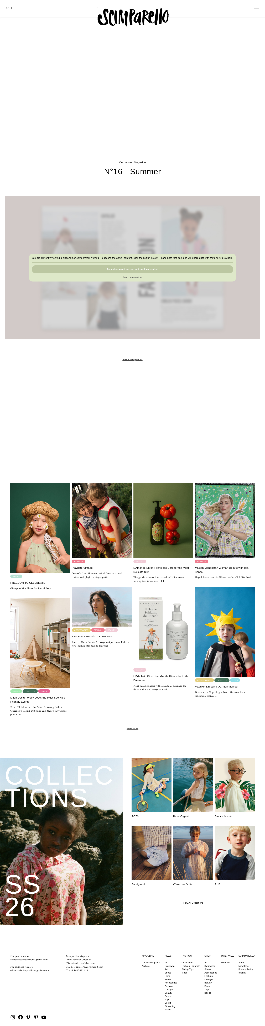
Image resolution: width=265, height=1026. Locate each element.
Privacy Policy (245, 969)
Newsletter (244, 966)
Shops (168, 972)
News (168, 956)
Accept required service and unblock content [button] (132, 269)
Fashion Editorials (190, 966)
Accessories (171, 982)
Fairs (167, 976)
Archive (146, 966)
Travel (168, 1009)
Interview (227, 956)
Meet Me (225, 962)
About (241, 962)
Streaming (170, 1006)
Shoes (168, 979)
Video (184, 972)
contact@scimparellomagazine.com (29, 959)
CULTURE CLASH (132, 125)
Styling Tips (187, 969)
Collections (187, 962)
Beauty (168, 993)
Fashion (169, 986)
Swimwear (170, 966)
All (166, 962)
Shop (207, 956)
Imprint (242, 972)
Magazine (148, 956)
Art (166, 969)
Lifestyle (169, 989)
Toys (167, 999)
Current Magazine (151, 962)
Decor (168, 996)
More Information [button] (132, 277)
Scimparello (246, 956)
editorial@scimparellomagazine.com (29, 970)
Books (168, 1003)
